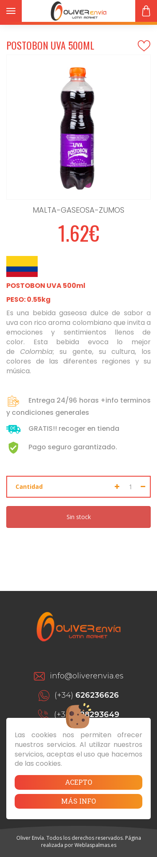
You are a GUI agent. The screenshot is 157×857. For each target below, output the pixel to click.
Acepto (78, 782)
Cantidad (29, 486)
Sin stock (79, 517)
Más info (78, 800)
